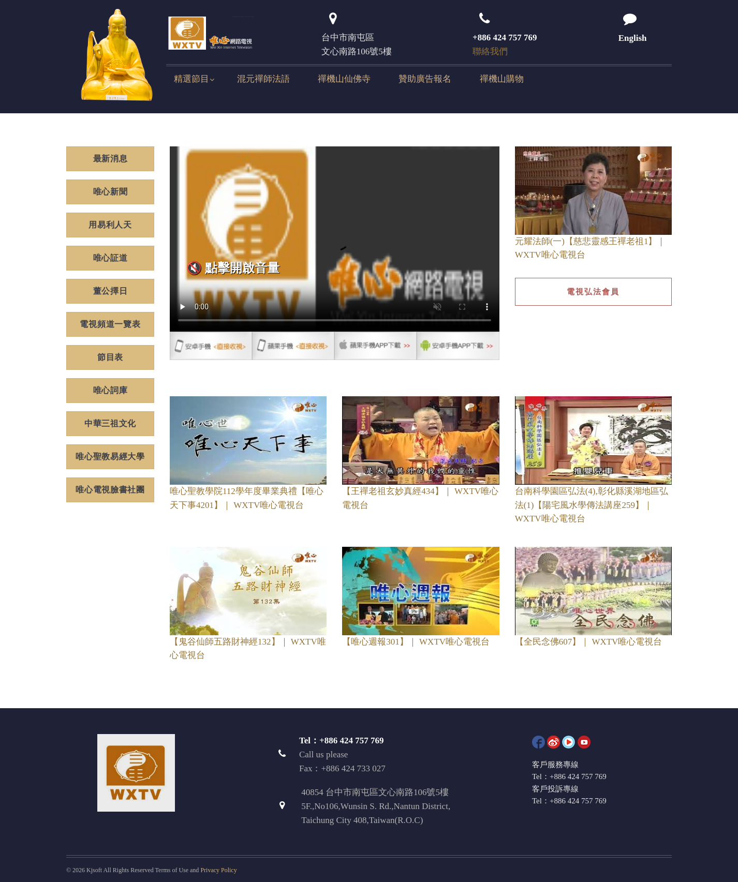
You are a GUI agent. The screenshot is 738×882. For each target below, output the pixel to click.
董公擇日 (110, 291)
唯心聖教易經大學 (110, 456)
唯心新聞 (110, 191)
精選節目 (191, 79)
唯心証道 (110, 257)
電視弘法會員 (593, 292)
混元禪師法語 (263, 79)
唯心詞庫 (110, 390)
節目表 (110, 357)
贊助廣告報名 (424, 79)
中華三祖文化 (110, 423)
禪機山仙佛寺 (344, 79)
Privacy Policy (218, 870)
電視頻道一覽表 (110, 324)
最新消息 (110, 158)
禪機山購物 (502, 79)
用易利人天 (110, 224)
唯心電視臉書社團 (110, 489)
